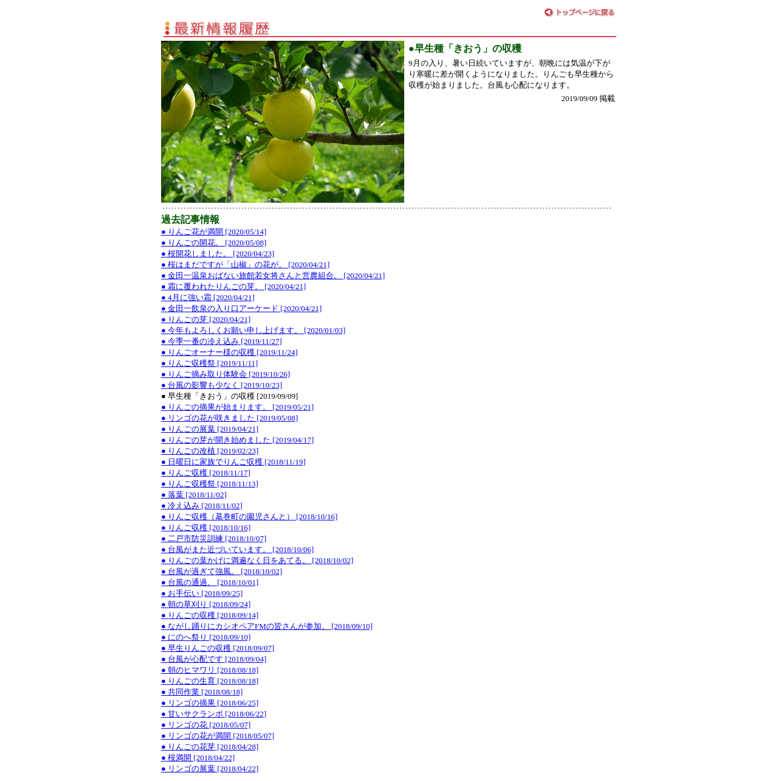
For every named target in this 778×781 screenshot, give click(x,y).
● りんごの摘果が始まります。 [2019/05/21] (237, 407)
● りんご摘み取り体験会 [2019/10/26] (225, 374)
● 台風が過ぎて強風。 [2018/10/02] (221, 571)
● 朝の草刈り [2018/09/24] (205, 604)
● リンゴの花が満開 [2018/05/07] (217, 735)
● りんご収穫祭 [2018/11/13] (209, 483)
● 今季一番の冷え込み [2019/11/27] (221, 341)
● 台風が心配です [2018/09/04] (213, 659)
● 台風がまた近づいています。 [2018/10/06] (237, 549)
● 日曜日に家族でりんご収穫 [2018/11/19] (233, 461)
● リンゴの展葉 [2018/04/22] (209, 768)
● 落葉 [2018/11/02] (194, 494)
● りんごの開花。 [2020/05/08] (213, 242)
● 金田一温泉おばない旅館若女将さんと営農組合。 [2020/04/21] (273, 275)
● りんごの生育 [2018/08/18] (209, 680)
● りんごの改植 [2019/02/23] (209, 450)
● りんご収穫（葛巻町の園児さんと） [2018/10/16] (249, 516)
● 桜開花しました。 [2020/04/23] (217, 253)
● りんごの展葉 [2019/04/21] (209, 428)
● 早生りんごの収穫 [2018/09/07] (217, 648)
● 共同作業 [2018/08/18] (202, 691)
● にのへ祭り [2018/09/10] (205, 637)
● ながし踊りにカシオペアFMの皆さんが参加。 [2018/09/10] (267, 626)
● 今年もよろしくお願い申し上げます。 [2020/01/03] (253, 330)
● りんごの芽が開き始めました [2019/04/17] (237, 439)
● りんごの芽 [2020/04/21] (205, 319)
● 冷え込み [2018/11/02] (202, 505)
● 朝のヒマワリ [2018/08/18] (209, 669)
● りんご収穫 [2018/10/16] (205, 527)
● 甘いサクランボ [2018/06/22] (213, 713)
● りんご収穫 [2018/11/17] (205, 472)
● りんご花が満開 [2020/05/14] (213, 231)
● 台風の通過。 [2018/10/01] (209, 582)
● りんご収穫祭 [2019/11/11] (209, 363)
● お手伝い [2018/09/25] (202, 593)
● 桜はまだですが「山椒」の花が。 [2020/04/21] (245, 264)
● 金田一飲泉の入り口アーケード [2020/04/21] (241, 308)
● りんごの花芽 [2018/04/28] (209, 746)
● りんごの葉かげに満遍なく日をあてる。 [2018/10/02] (257, 560)
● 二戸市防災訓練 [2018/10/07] (213, 538)
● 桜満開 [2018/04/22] (198, 757)
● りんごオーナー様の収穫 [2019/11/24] (229, 352)
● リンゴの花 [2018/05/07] (205, 724)
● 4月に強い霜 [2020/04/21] (208, 297)
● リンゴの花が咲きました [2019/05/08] (229, 417)
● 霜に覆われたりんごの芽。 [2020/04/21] (233, 286)
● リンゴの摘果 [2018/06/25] (209, 702)
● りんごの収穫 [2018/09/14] (209, 615)
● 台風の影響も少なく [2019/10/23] (221, 385)
